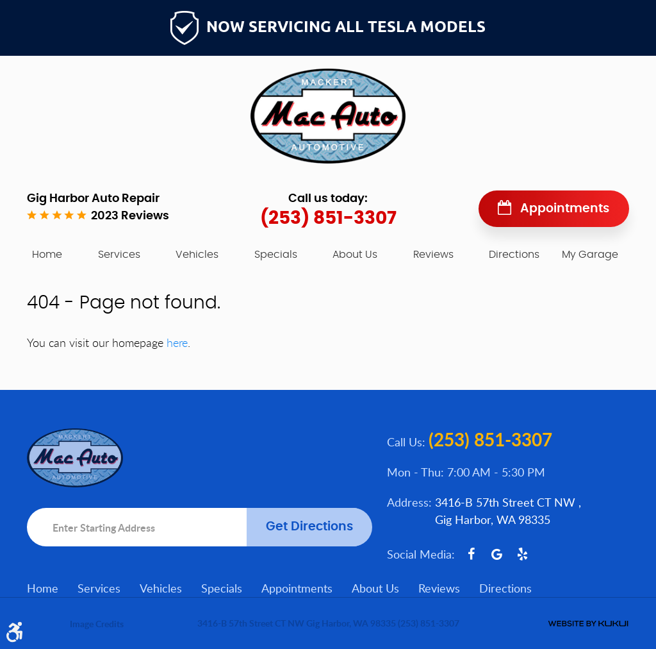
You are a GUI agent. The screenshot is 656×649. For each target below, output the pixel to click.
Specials (275, 254)
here (177, 342)
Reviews (433, 254)
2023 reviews (130, 216)
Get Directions (309, 527)
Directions (514, 254)
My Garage (590, 254)
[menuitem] (47, 254)
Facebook (471, 554)
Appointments (564, 209)
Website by (588, 623)
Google (496, 554)
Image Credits (97, 624)
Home (47, 254)
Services (119, 254)
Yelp (522, 554)
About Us (354, 254)
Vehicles (197, 254)
